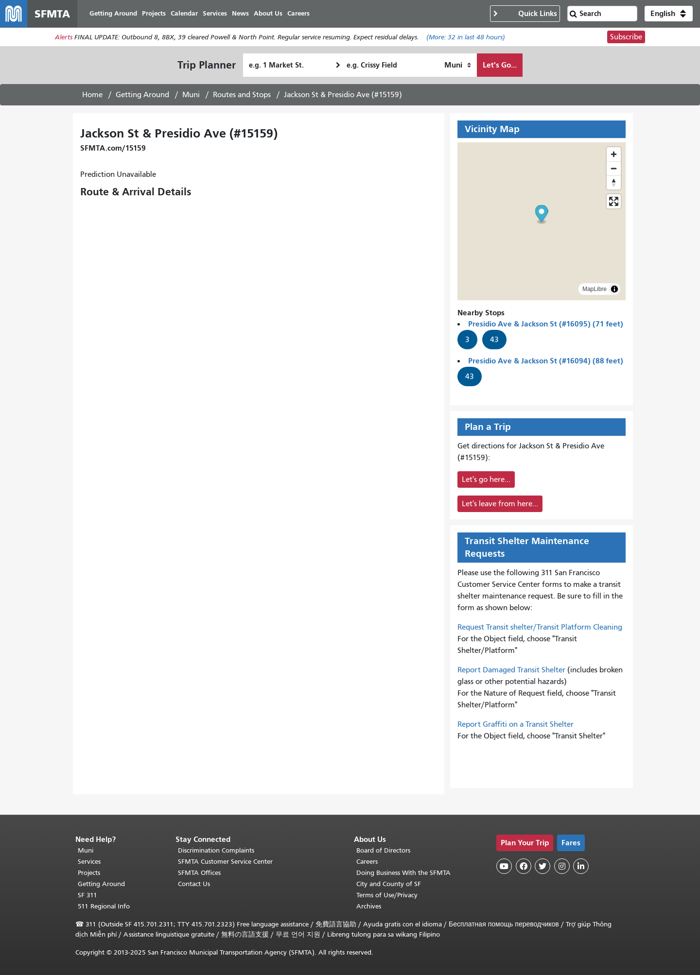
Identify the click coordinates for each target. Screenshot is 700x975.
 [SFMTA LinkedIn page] (581, 866)
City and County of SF (388, 884)
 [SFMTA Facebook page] (523, 866)
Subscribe (626, 37)
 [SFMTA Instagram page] (562, 866)
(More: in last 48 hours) (465, 37)
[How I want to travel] (457, 65)
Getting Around (142, 94)
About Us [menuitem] (268, 13)
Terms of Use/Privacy (387, 895)
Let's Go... (500, 64)
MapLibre (594, 289)
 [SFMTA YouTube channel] (504, 866)
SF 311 (87, 895)
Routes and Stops (242, 94)
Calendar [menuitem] (184, 13)
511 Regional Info (104, 906)
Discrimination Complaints (216, 850)
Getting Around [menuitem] (113, 13)
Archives (368, 906)
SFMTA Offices (199, 873)
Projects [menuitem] (154, 13)
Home (92, 94)
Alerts (63, 37)
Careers (367, 861)
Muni (191, 94)
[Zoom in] (614, 154)
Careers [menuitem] (298, 13)
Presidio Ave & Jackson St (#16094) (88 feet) (545, 360)
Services (89, 861)
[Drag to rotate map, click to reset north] (614, 182)
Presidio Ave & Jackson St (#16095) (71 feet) (545, 323)
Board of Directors (383, 850)
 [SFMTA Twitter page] (542, 866)
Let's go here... (486, 479)
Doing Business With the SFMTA (403, 873)
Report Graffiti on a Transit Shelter (515, 724)
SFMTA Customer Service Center (225, 861)
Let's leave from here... (500, 503)
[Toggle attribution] (614, 289)
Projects (89, 873)
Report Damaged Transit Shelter (511, 670)
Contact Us (194, 884)
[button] (669, 13)
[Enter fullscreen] (614, 201)
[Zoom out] (614, 168)
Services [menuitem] (215, 13)
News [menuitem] (240, 13)
